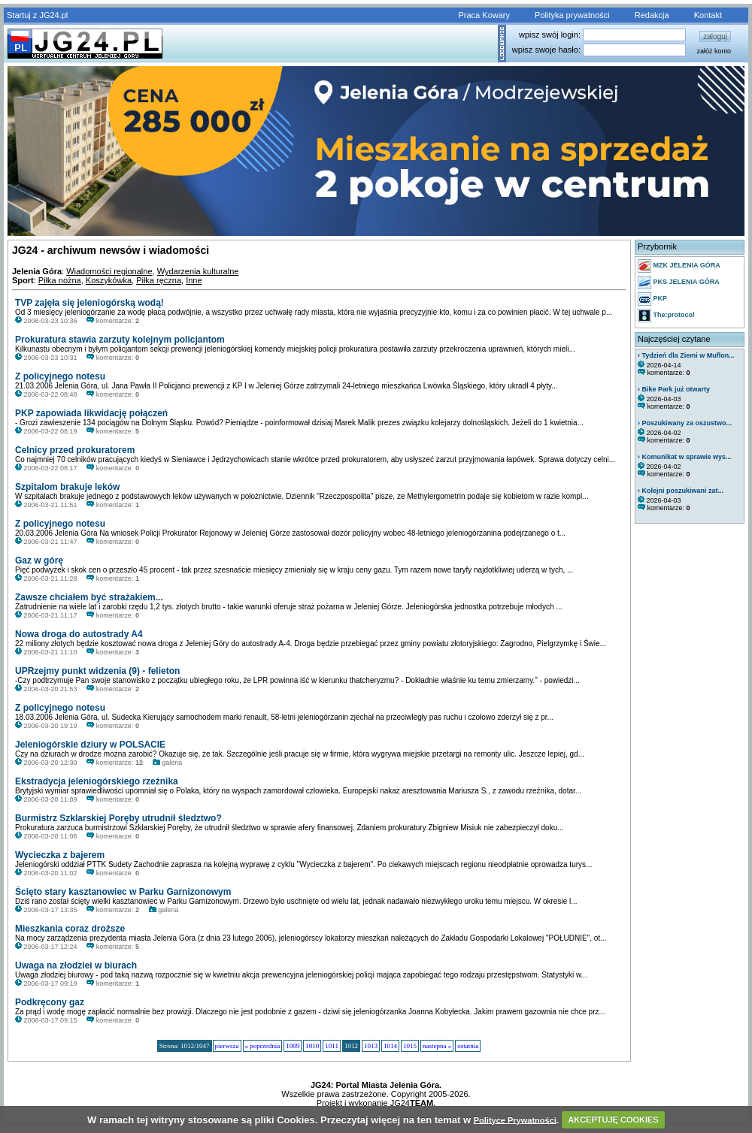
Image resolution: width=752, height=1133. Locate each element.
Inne (194, 280)
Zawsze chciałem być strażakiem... (89, 597)
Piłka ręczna (158, 280)
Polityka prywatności (572, 15)
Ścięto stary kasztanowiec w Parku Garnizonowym (123, 892)
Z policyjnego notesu (60, 376)
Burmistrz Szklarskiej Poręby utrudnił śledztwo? (118, 818)
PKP (652, 299)
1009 (292, 1046)
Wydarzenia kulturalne (198, 271)
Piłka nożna (59, 280)
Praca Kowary (484, 15)
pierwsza (227, 1046)
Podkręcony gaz (49, 1002)
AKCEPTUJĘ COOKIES (613, 1119)
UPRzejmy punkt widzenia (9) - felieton (97, 671)
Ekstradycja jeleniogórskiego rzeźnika (96, 781)
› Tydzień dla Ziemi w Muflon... (686, 355)
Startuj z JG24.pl (37, 15)
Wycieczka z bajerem (60, 855)
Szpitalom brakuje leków (67, 487)
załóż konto (713, 51)
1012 (351, 1046)
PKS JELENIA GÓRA (679, 282)
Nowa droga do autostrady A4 (79, 634)
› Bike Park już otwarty (674, 389)
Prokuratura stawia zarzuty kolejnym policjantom (120, 339)
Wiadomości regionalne (109, 271)
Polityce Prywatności (515, 1119)
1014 (390, 1046)
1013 (371, 1046)
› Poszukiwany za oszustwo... (685, 423)
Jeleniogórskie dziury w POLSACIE (90, 744)
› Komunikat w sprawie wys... (685, 457)
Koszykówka (109, 280)
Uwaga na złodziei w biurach (76, 965)
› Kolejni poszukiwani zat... (680, 490)
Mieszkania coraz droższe (70, 928)
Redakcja (652, 15)
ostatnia (467, 1046)
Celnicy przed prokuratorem (75, 450)
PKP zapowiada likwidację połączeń (91, 413)
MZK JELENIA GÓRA (679, 266)
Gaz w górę (39, 560)
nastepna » (437, 1046)
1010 (312, 1046)
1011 (331, 1046)
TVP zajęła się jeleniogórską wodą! (89, 303)
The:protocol (666, 315)
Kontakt (708, 15)
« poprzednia (262, 1046)
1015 (410, 1046)
